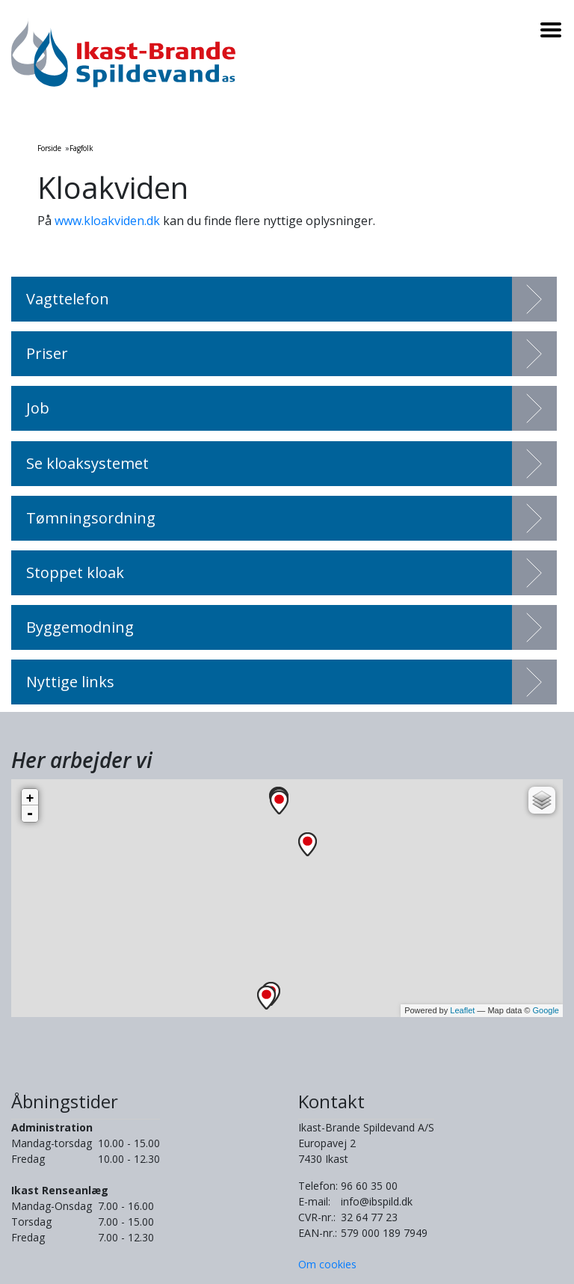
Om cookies (327, 1264)
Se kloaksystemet (87, 463)
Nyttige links (70, 682)
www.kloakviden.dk (107, 220)
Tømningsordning (90, 518)
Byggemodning (80, 627)
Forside (49, 148)
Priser (47, 353)
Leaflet (462, 1010)
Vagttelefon (67, 299)
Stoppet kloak (75, 572)
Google (546, 1010)
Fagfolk (81, 148)
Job (37, 408)
